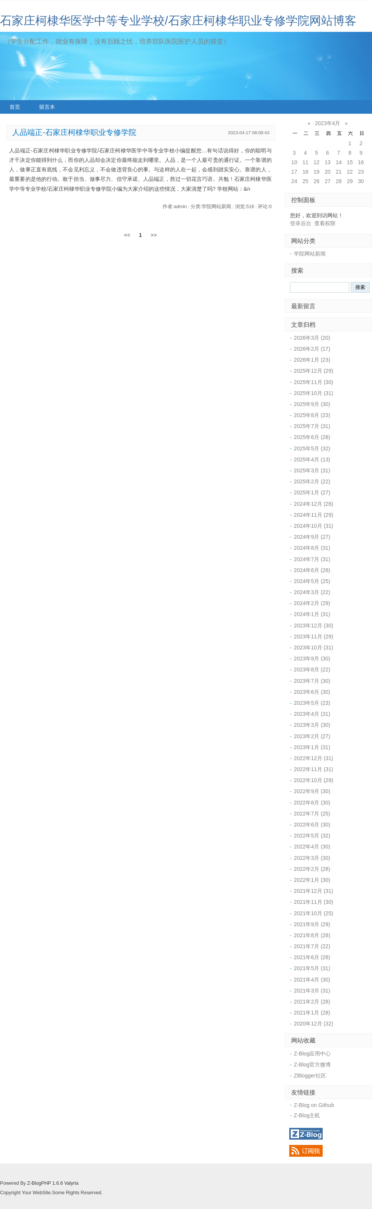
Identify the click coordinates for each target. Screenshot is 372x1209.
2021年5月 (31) (312, 968)
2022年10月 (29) (313, 780)
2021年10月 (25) (313, 913)
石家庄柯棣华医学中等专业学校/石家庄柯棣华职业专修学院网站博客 (178, 20)
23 (361, 172)
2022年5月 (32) (312, 836)
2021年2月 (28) (312, 1002)
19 (317, 172)
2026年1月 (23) (312, 360)
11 (306, 162)
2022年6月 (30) (312, 825)
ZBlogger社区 (310, 1076)
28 (339, 181)
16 (361, 162)
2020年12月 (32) (313, 1024)
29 (350, 181)
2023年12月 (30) (313, 626)
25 (306, 181)
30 (361, 181)
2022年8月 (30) (312, 803)
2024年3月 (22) (312, 592)
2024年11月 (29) (313, 515)
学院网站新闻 (310, 254)
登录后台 (300, 223)
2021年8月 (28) (312, 935)
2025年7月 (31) (312, 426)
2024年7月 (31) (312, 559)
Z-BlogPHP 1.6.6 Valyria (52, 1183)
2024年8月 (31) (312, 548)
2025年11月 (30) (313, 382)
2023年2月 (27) (312, 736)
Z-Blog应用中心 (312, 1054)
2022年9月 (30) (312, 791)
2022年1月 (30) (312, 880)
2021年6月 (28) (312, 957)
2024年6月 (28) (312, 570)
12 (317, 162)
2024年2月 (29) (312, 603)
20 (328, 172)
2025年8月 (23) (312, 415)
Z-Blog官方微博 (312, 1065)
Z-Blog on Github (314, 1105)
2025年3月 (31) (312, 470)
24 (294, 181)
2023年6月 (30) (312, 692)
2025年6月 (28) (312, 437)
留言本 (47, 107)
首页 (14, 107)
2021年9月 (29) (312, 924)
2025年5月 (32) (312, 448)
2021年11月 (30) (313, 902)
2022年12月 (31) (313, 758)
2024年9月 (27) (312, 537)
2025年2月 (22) (312, 481)
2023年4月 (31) (312, 714)
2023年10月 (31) (313, 647)
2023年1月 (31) (312, 747)
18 (306, 172)
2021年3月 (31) (312, 991)
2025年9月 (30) (312, 404)
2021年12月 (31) (313, 891)
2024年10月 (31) (313, 526)
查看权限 (325, 223)
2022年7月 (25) (312, 814)
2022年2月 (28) (312, 869)
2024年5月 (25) (312, 581)
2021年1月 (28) (312, 1013)
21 (339, 172)
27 (328, 181)
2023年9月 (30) (312, 658)
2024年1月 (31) (312, 614)
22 (350, 172)
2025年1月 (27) (312, 492)
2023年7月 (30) (312, 681)
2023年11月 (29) (313, 637)
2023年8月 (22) (312, 669)
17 (294, 172)
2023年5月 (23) (312, 703)
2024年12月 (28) (313, 504)
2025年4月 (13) (312, 459)
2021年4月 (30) (312, 980)
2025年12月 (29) (313, 371)
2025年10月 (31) (313, 393)
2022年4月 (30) (312, 847)
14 (339, 162)
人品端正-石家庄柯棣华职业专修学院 (74, 132)
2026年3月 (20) (312, 338)
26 (317, 181)
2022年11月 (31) (313, 769)
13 (328, 162)
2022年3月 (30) (312, 858)
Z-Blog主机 (307, 1115)
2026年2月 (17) (312, 349)
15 (350, 162)
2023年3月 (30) (312, 725)
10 (294, 162)
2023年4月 (327, 123)
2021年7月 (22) (312, 946)
